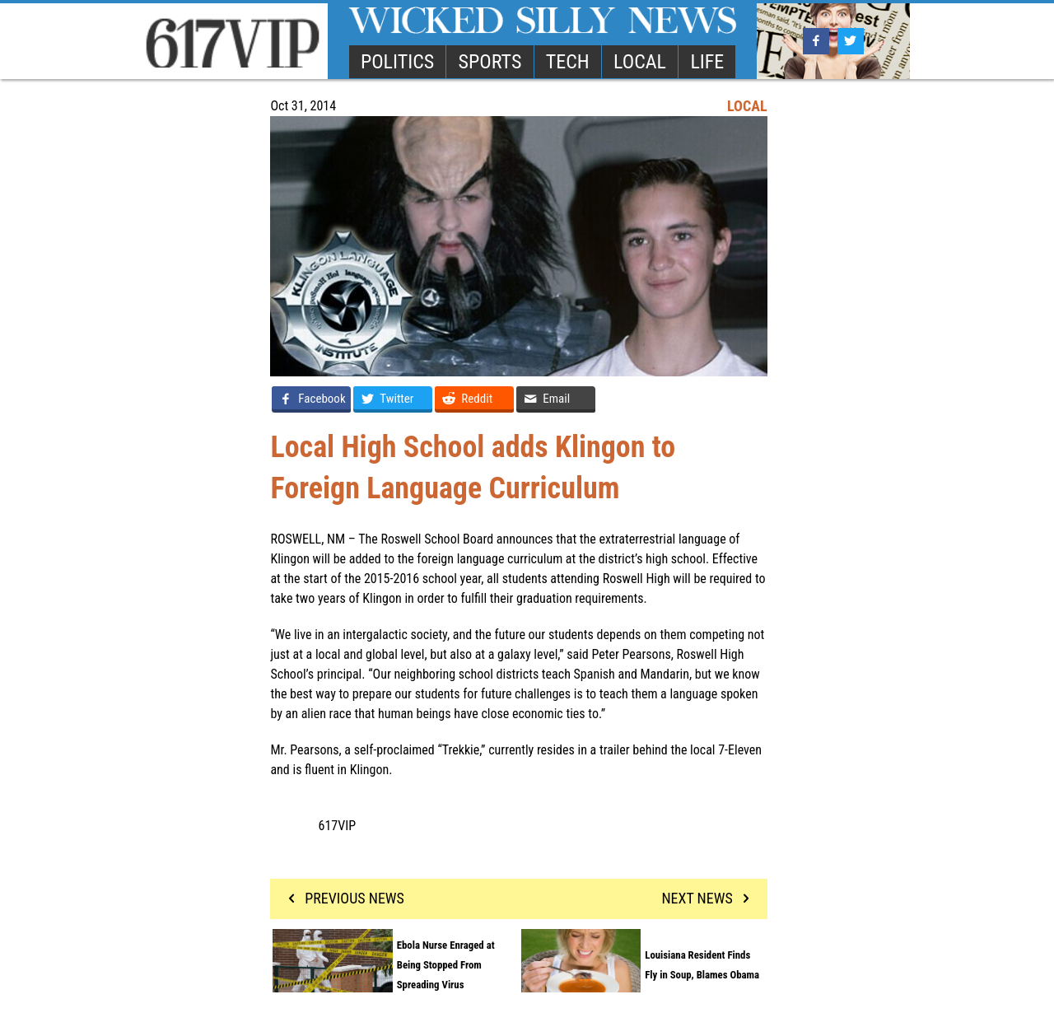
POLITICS (397, 61)
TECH (568, 61)
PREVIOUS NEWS (342, 898)
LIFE (707, 61)
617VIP (338, 825)
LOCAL (639, 61)
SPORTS (490, 61)
